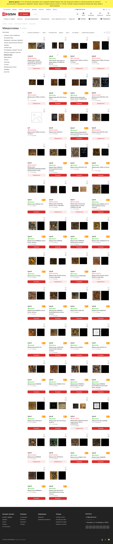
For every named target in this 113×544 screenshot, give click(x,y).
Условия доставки (61, 519)
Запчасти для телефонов (12, 35)
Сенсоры (7, 62)
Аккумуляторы (8, 38)
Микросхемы (8, 55)
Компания (23, 514)
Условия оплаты (60, 517)
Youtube (81, 19)
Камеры (6, 45)
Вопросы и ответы (61, 524)
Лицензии (23, 522)
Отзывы (22, 524)
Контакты (23, 519)
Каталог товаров (7, 517)
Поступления (6, 526)
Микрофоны (8, 57)
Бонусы (5, 524)
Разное (6, 59)
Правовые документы (44, 519)
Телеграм (93, 19)
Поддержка (105, 19)
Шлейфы (6, 69)
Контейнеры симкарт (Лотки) (13, 50)
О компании (23, 517)
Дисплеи (6, 72)
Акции (4, 522)
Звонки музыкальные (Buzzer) (13, 42)
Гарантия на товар (61, 522)
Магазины (41, 517)
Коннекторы (8, 47)
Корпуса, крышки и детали (12, 52)
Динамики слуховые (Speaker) (13, 40)
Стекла (6, 64)
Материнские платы (10, 67)
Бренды (5, 519)
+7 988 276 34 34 (79, 9)
